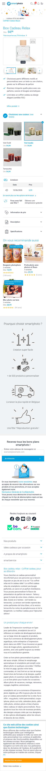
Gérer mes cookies (12, 766)
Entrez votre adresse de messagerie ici (20, 449)
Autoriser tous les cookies (13, 760)
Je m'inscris (9, 458)
